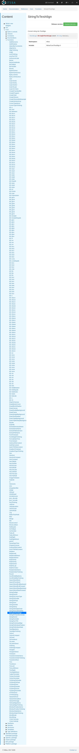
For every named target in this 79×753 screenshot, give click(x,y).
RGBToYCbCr (13, 568)
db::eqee (12, 177)
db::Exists (12, 191)
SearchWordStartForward (17, 590)
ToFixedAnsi (13, 639)
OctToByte (12, 529)
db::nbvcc (12, 334)
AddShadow (13, 44)
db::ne (11, 353)
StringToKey (13, 607)
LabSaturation (13, 506)
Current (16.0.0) (70, 24)
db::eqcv (12, 173)
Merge (11, 519)
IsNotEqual (12, 494)
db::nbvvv (12, 351)
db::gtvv (11, 236)
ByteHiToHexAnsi (14, 72)
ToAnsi (11, 633)
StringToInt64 (13, 604)
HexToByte (12, 461)
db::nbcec (12, 304)
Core (31, 9)
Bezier (11, 60)
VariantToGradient (15, 699)
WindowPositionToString (17, 709)
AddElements (13, 42)
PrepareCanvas (14, 545)
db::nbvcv (12, 338)
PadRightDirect (14, 539)
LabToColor (13, 508)
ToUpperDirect (13, 652)
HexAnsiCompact (14, 457)
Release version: (57, 24)
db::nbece (12, 318)
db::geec (12, 203)
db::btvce (12, 152)
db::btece (12, 134)
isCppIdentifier (14, 488)
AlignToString (13, 50)
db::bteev (12, 142)
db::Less (12, 259)
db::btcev (12, 124)
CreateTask (13, 95)
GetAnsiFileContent (15, 443)
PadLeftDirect (13, 535)
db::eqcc (12, 169)
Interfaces (10, 723)
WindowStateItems (15, 711)
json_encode (13, 500)
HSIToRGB (12, 467)
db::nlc (11, 379)
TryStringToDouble (15, 680)
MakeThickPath (14, 514)
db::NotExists (13, 392)
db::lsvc (11, 289)
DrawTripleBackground (16, 418)
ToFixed (11, 637)
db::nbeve (12, 330)
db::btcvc (12, 126)
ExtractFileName (14, 433)
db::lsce (11, 279)
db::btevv (12, 148)
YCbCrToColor (14, 719)
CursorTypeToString (15, 105)
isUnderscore (13, 496)
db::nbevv (12, 332)
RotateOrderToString (15, 572)
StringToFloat (13, 600)
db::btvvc (12, 162)
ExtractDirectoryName (16, 426)
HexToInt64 (13, 463)
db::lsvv (11, 293)
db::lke (11, 273)
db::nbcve (12, 312)
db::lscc (11, 277)
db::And (11, 109)
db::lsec (11, 283)
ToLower (12, 641)
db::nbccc (12, 298)
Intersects (12, 484)
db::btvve (12, 165)
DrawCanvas (13, 408)
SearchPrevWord (14, 582)
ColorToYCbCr (14, 89)
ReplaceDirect (13, 557)
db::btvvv (12, 167)
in (9, 482)
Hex (10, 453)
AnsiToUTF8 (13, 56)
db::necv (12, 359)
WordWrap (12, 717)
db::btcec (12, 120)
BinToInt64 (12, 66)
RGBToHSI (12, 559)
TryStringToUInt (14, 688)
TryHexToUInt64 (14, 676)
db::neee (12, 363)
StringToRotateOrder (15, 609)
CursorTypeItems (14, 103)
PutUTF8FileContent (15, 549)
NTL (7, 27)
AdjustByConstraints (15, 46)
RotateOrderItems (15, 570)
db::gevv (12, 214)
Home (5, 9)
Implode (11, 480)
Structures (10, 727)
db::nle (11, 381)
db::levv (11, 267)
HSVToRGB (13, 476)
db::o (10, 398)
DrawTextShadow (14, 416)
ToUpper (12, 649)
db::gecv (12, 201)
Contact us (73, 750)
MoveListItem (13, 525)
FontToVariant (13, 435)
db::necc (12, 355)
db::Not (11, 386)
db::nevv (12, 371)
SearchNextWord (14, 580)
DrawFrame (13, 412)
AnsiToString (13, 54)
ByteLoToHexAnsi (15, 77)
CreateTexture (13, 97)
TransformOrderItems (16, 656)
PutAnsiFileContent (15, 547)
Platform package (11, 744)
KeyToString (13, 502)
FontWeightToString (15, 437)
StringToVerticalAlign (15, 623)
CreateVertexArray (15, 101)
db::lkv (11, 275)
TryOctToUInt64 (14, 678)
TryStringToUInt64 (15, 690)
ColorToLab (13, 87)
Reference (24, 9)
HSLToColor (13, 469)
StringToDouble (14, 598)
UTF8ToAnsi (13, 692)
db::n (10, 295)
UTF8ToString (13, 695)
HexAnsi (12, 455)
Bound (11, 68)
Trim (10, 662)
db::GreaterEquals (15, 218)
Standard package (11, 733)
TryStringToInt (13, 684)
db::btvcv (12, 154)
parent (11, 541)
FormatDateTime (14, 439)
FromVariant (13, 441)
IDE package (10, 742)
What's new (9, 23)
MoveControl (13, 523)
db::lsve (11, 291)
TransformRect (14, 660)
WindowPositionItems (16, 707)
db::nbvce (12, 336)
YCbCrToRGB (13, 721)
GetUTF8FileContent (16, 447)
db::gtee (12, 228)
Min (10, 521)
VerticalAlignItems (15, 703)
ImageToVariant (14, 478)
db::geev (12, 208)
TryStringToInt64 (14, 686)
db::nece (12, 357)
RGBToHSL (13, 561)
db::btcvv (12, 130)
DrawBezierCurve (15, 404)
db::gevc (12, 210)
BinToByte (12, 64)
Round (11, 574)
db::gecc (12, 197)
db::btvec (12, 156)
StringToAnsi (13, 594)
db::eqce (12, 171)
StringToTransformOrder (17, 615)
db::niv (11, 377)
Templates (10, 729)
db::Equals (12, 181)
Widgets (8, 25)
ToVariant (12, 654)
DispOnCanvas (14, 402)
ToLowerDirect (13, 643)
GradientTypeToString (16, 451)
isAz (10, 486)
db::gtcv (11, 224)
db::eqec (12, 175)
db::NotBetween (14, 388)
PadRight (12, 537)
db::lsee (11, 285)
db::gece (12, 199)
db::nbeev (12, 326)
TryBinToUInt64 (14, 674)
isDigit (11, 490)
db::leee (11, 255)
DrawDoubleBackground (17, 410)
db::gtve (11, 234)
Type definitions (12, 731)
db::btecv (12, 136)
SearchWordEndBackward (17, 584)
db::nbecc (12, 316)
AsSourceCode (14, 58)
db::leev (11, 257)
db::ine (11, 242)
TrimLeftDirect (13, 668)
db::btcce (12, 115)
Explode (12, 424)
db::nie (11, 375)
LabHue (11, 504)
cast (10, 79)
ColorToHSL (13, 83)
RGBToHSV (13, 564)
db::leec (11, 253)
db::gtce (11, 222)
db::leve (11, 265)
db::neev (12, 365)
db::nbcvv (12, 314)
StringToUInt (13, 617)
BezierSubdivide (14, 62)
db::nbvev (12, 345)
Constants (10, 36)
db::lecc (11, 246)
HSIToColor (13, 465)
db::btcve (12, 128)
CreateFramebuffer (15, 91)
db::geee (12, 205)
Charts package (11, 740)
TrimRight (12, 670)
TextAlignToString (14, 631)
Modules (10, 725)
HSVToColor (13, 474)
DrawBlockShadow (15, 406)
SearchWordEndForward (17, 586)
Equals (11, 422)
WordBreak (12, 715)
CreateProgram (14, 93)
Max (10, 516)
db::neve (12, 369)
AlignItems (12, 48)
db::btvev (12, 160)
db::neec (12, 361)
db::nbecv (12, 320)
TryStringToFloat (14, 682)
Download (49, 2)
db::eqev (12, 179)
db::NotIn (12, 394)
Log (10, 512)
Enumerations (11, 38)
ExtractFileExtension (15, 431)
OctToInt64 (12, 531)
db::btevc (12, 144)
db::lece (11, 248)
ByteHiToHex (13, 70)
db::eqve (12, 185)
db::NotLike (13, 396)
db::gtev (11, 230)
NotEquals (12, 527)
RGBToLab (12, 566)
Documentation (14, 9)
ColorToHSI (13, 81)
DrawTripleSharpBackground (18, 420)
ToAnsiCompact (14, 635)
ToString (12, 645)
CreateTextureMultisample (17, 99)
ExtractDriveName (15, 428)
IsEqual (11, 492)
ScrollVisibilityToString (16, 578)
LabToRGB (12, 510)
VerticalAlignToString (15, 705)
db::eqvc (12, 183)
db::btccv (12, 117)
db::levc (11, 263)
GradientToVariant (15, 449)
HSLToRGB (13, 471)
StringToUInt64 (14, 619)
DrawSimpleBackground (17, 414)
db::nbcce (12, 300)
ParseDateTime (14, 543)
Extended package (11, 735)
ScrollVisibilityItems (15, 576)
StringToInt (12, 602)
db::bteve (12, 146)
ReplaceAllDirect (14, 555)
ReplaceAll (12, 553)
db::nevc (12, 367)
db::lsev (11, 287)
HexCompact (13, 459)
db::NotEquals (13, 390)
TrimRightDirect (14, 672)
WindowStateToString (16, 713)
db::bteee (12, 140)
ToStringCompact (14, 647)
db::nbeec (12, 322)
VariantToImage (14, 701)
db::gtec (11, 226)
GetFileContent (14, 445)
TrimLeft (12, 666)
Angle (11, 52)
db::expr (12, 193)
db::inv (11, 244)
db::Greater (13, 216)
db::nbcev (12, 308)
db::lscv (11, 281)
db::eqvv (12, 187)
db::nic (11, 373)
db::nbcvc (12, 310)
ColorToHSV (13, 85)
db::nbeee (12, 324)
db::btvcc (12, 150)
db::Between (13, 111)
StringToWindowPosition (17, 625)
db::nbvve (12, 349)
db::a (10, 107)
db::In (11, 238)
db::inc (11, 240)
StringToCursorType (15, 596)
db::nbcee (12, 306)
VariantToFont (13, 697)
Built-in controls (12, 32)
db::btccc (12, 113)
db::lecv (11, 250)
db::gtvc (11, 232)
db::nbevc (12, 328)
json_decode (13, 498)
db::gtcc (11, 220)
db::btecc (12, 132)
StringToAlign (13, 592)
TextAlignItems (14, 629)
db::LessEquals (14, 261)
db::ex (11, 189)
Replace (12, 551)
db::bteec (12, 138)
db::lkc (11, 271)
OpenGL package (11, 737)
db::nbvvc (12, 347)
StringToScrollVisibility (16, 611)
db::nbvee (12, 343)
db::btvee (12, 158)
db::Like (11, 269)
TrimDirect (12, 664)
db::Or (11, 400)
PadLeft (11, 533)
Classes (10, 34)
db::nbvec (12, 341)
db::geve (12, 212)
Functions (38, 9)
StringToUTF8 (13, 621)
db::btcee (12, 122)
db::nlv (11, 383)
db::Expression (14, 195)
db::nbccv (12, 302)
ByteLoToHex (13, 75)
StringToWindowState (16, 627)
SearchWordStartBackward (18, 588)
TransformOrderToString (17, 658)
